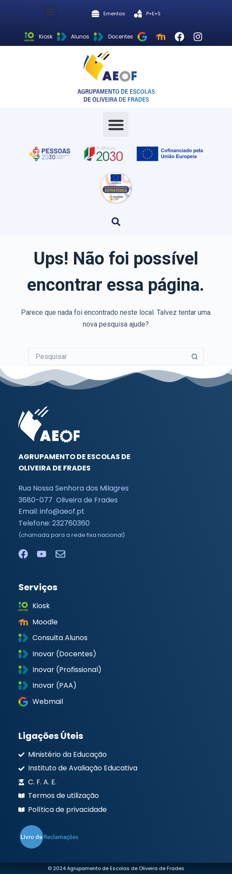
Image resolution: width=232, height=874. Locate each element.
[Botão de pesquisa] (195, 356)
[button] (50, 11)
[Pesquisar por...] (107, 356)
